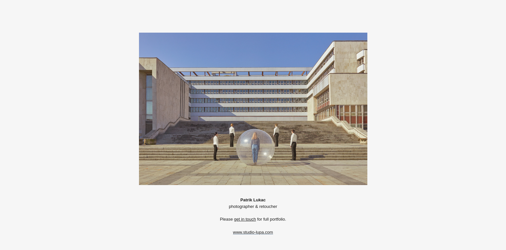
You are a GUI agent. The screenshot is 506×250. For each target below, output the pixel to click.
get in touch (245, 219)
